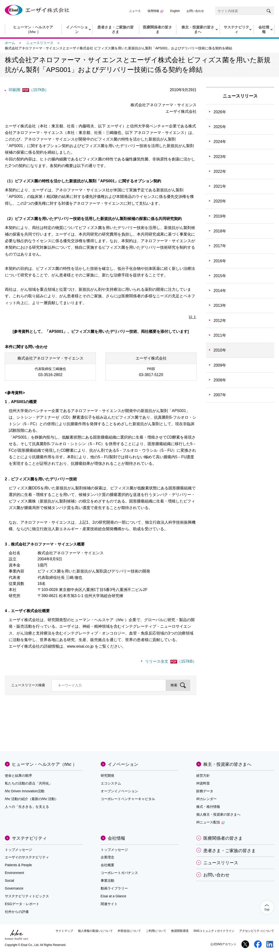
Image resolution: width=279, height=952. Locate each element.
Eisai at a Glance (113, 896)
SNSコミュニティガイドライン (213, 931)
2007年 (219, 395)
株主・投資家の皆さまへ (227, 764)
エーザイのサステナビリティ (27, 857)
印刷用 (29, 90)
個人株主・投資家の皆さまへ (218, 814)
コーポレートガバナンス (119, 873)
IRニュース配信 (210, 822)
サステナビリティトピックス (27, 896)
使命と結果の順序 (18, 775)
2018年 (219, 231)
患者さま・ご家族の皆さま (229, 850)
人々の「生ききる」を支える (27, 807)
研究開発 (107, 775)
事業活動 (107, 880)
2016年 (219, 261)
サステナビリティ (29, 838)
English (175, 11)
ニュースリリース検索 (28, 685)
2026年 (219, 112)
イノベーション (123, 764)
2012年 (219, 320)
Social (9, 880)
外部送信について (129, 931)
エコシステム (111, 783)
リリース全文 (171, 661)
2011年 (219, 335)
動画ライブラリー (114, 888)
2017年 (219, 246)
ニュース (135, 11)
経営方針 (203, 775)
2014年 (219, 291)
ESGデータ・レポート (22, 904)
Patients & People (18, 865)
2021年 (219, 186)
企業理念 (107, 857)
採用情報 (155, 11)
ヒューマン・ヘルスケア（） (44, 764)
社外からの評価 (17, 912)
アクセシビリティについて (256, 931)
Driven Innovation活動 (24, 791)
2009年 (219, 365)
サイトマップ (64, 931)
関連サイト (109, 904)
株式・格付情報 (208, 807)
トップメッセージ (18, 850)
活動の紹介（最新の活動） (31, 799)
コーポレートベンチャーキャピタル (128, 799)
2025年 (219, 127)
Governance (14, 888)
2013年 (219, 305)
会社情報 (116, 838)
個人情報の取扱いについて (95, 931)
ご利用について (156, 931)
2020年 (219, 201)
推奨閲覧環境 (180, 931)
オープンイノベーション (119, 791)
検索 (174, 685)
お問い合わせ (195, 11)
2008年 (219, 380)
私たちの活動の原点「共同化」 (28, 783)
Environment (14, 873)
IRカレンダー (206, 799)
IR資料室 (203, 783)
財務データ (204, 791)
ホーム (10, 43)
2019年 (219, 216)
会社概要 (107, 865)
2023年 (219, 157)
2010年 (219, 350)
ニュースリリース (39, 43)
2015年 (219, 276)
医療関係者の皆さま (223, 838)
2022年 (219, 171)
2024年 (219, 142)
